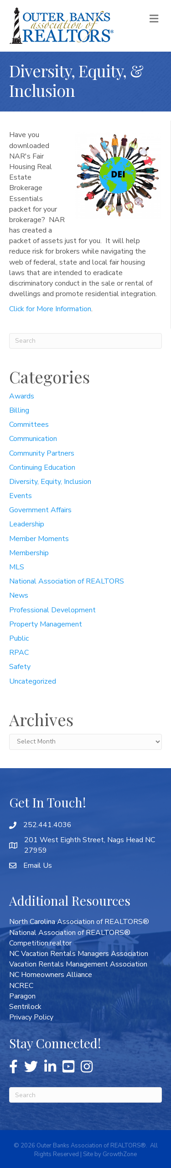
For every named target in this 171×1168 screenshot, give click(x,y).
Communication (33, 439)
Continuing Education (42, 467)
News (18, 595)
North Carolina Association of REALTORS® (79, 922)
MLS (16, 567)
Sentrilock (25, 1007)
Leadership (26, 524)
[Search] (85, 341)
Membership (29, 553)
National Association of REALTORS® (69, 933)
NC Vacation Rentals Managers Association (78, 954)
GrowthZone (120, 1154)
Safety (20, 667)
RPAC (19, 653)
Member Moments (39, 539)
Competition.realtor (40, 943)
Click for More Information (50, 309)
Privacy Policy (31, 1017)
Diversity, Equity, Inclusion (50, 482)
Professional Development (52, 610)
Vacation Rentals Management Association (78, 964)
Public (19, 638)
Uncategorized (32, 681)
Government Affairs (40, 510)
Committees (29, 424)
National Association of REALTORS (66, 581)
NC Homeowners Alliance (50, 975)
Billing (19, 410)
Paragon (22, 996)
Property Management (45, 624)
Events (20, 496)
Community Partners (41, 453)
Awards (21, 396)
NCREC (21, 986)
